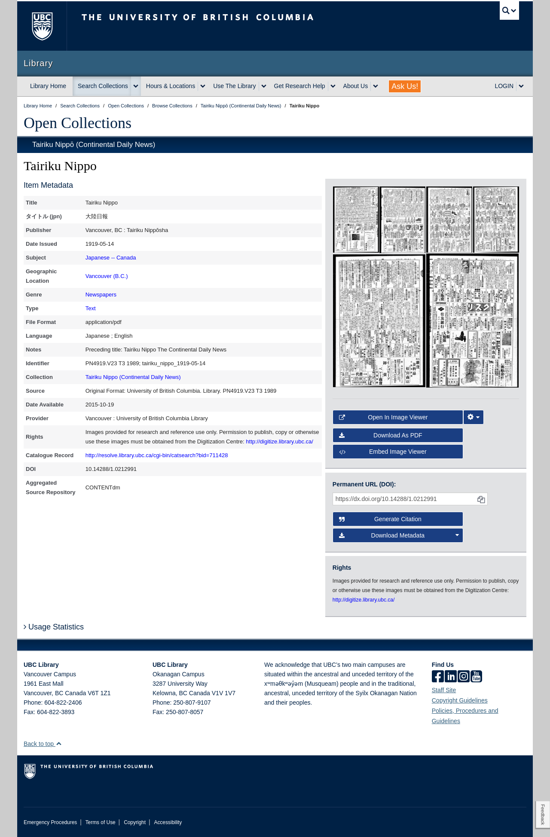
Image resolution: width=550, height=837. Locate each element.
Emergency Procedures (50, 822)
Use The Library (234, 85)
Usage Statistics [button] (54, 627)
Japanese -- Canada (111, 257)
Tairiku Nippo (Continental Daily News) (133, 377)
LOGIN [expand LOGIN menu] (504, 85)
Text (91, 308)
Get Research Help (299, 85)
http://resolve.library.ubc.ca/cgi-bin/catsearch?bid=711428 (157, 455)
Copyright (135, 822)
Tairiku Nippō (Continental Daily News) (93, 145)
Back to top (43, 743)
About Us (355, 85)
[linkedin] (451, 677)
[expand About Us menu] (375, 86)
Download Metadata (399, 535)
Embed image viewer (383, 451)
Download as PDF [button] (380, 435)
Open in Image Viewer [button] (383, 417)
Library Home (48, 85)
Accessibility (168, 822)
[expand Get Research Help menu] (333, 86)
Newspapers (101, 294)
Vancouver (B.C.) (107, 276)
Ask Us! (404, 86)
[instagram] (464, 677)
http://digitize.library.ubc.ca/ (279, 441)
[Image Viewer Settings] (473, 417)
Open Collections (77, 122)
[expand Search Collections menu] (136, 86)
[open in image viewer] (356, 219)
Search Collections (103, 85)
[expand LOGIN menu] (521, 86)
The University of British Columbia (42, 26)
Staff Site (444, 690)
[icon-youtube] (476, 677)
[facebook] (438, 677)
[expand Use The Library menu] (264, 86)
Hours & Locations (170, 85)
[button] (58, 743)
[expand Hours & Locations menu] (203, 86)
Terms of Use (101, 822)
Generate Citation (380, 519)
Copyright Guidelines (460, 700)
